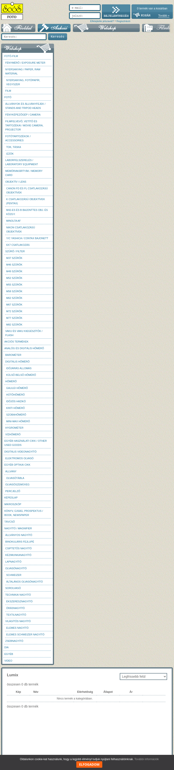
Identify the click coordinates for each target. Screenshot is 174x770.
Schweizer (13, 575)
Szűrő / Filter (15, 251)
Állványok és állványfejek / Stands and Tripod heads (25, 105)
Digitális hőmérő (17, 361)
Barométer (13, 355)
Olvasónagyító (16, 568)
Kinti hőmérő (15, 408)
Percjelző (12, 491)
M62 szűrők (14, 298)
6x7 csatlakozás (18, 244)
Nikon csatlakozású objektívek (20, 229)
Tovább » (163, 15)
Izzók (10, 153)
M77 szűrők (14, 318)
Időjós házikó (16, 401)
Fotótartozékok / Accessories (18, 138)
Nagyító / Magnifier (18, 528)
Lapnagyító (13, 561)
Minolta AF (13, 220)
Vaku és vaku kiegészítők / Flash (24, 333)
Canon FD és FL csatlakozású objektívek (27, 190)
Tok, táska (13, 147)
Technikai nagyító (18, 594)
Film (8, 90)
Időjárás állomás (18, 368)
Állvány (11, 471)
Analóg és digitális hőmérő (24, 348)
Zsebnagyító (14, 641)
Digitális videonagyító (20, 451)
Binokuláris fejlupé (19, 541)
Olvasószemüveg (17, 484)
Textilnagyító (16, 614)
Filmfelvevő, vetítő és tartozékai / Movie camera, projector (24, 125)
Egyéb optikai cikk (17, 464)
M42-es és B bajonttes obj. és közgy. (27, 212)
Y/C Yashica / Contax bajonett (27, 238)
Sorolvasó (13, 588)
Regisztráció (123, 21)
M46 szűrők (14, 264)
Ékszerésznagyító (19, 601)
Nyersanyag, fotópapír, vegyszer (23, 82)
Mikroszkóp (12, 504)
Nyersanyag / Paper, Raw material (22, 71)
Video (8, 660)
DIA (6, 647)
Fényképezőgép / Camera (22, 114)
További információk (146, 759)
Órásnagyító (15, 608)
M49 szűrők (14, 271)
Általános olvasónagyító (24, 581)
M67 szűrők (14, 304)
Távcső (9, 521)
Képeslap (10, 497)
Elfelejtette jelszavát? (102, 21)
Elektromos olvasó (19, 458)
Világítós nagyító (18, 621)
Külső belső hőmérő (21, 375)
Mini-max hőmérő (18, 421)
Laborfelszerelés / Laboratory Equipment (21, 162)
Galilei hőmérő (17, 388)
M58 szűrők (14, 291)
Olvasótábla (15, 478)
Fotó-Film (11, 56)
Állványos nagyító (18, 535)
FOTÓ (7, 97)
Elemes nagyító (17, 627)
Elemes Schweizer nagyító (25, 634)
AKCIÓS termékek (16, 341)
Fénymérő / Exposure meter (25, 62)
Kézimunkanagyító (18, 555)
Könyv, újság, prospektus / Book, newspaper (23, 513)
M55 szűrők (14, 284)
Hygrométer (14, 427)
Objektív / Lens (15, 181)
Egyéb (8, 654)
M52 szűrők (14, 278)
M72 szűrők (14, 311)
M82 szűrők (14, 324)
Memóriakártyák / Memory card (24, 173)
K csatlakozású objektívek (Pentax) (25, 201)
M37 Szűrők (14, 258)
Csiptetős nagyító (18, 548)
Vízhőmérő (13, 434)
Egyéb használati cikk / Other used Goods (25, 442)
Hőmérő (11, 381)
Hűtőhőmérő (15, 394)
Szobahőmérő (16, 414)
